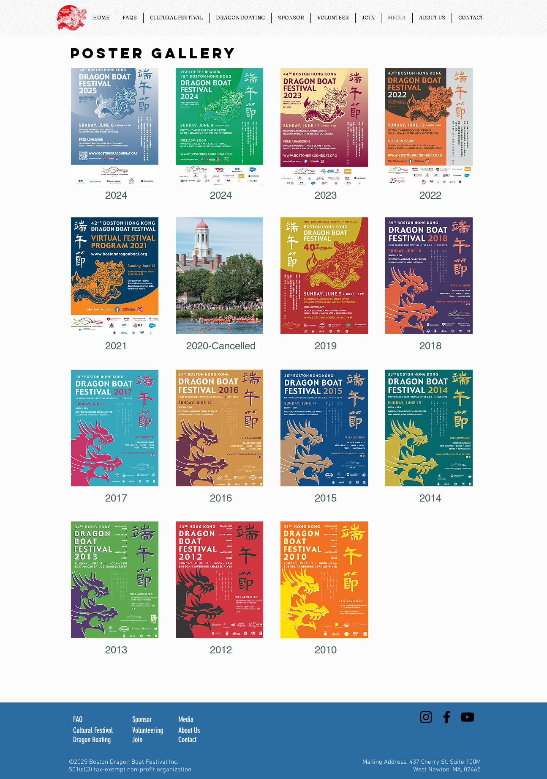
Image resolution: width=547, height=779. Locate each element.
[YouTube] (467, 717)
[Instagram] (426, 717)
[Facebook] (446, 717)
